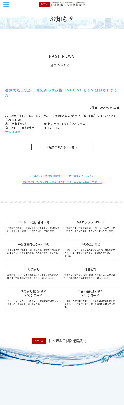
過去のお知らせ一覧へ (63, 147)
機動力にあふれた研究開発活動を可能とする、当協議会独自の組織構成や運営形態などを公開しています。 (90, 273)
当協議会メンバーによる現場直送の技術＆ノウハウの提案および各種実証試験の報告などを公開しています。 (33, 273)
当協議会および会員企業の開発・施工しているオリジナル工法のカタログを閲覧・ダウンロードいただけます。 (90, 226)
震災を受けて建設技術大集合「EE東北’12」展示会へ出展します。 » (62, 182)
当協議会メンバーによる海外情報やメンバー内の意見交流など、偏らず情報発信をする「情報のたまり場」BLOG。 (90, 249)
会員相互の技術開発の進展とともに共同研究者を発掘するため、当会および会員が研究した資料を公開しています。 (90, 298)
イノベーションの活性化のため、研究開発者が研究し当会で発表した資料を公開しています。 (33, 297)
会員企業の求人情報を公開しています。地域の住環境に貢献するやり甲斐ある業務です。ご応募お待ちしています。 (33, 248)
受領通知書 (13, 132)
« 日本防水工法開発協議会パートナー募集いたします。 (62, 176)
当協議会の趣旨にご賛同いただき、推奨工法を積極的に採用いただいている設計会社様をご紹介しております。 (33, 226)
